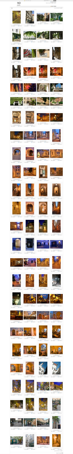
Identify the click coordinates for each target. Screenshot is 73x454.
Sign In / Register (54, 6)
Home (12, 8)
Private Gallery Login (28, 0)
